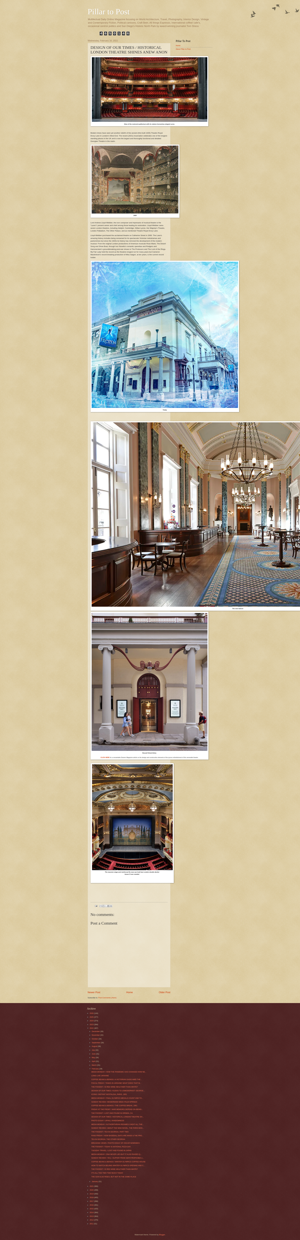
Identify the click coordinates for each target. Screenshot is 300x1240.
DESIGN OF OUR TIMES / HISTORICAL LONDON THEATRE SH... (117, 1117)
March (94, 1065)
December (96, 1031)
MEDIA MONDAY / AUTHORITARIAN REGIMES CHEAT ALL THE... (117, 1124)
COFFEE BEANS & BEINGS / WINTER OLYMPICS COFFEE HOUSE (118, 1162)
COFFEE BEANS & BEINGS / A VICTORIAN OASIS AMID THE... (116, 1079)
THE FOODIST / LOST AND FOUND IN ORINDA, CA (112, 1113)
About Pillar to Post (183, 49)
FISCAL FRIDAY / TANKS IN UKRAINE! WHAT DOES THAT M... (116, 1083)
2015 (92, 1209)
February (95, 1069)
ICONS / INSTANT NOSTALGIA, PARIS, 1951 (109, 1094)
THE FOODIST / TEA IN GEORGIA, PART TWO (110, 1132)
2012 (92, 1220)
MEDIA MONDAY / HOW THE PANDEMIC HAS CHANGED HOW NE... (118, 1072)
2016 (92, 1205)
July (93, 1050)
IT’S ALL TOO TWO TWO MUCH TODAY (107, 1173)
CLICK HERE (105, 757)
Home (129, 992)
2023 (92, 1024)
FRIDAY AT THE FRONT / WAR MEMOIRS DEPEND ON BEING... (117, 1109)
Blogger (162, 1235)
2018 (92, 1197)
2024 (92, 1021)
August (95, 1046)
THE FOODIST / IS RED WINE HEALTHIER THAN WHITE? (114, 1087)
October (95, 1039)
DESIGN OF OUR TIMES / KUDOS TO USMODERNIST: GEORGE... (118, 1091)
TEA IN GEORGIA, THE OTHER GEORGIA (108, 1139)
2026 (92, 1013)
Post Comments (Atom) (107, 998)
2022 (92, 1028)
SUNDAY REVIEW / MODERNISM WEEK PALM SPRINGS (114, 1102)
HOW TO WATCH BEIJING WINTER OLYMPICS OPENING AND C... (118, 1165)
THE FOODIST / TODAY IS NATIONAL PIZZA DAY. (111, 1147)
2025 (92, 1017)
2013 (92, 1216)
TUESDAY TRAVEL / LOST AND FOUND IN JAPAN (111, 1150)
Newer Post (94, 992)
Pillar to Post (109, 11)
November (96, 1035)
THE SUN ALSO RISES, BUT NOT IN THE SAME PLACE (113, 1177)
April (94, 1061)
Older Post (164, 992)
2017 (92, 1201)
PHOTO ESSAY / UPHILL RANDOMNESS (107, 1121)
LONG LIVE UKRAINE (100, 1076)
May (94, 1057)
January (95, 1181)
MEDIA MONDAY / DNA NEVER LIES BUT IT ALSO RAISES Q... (116, 1154)
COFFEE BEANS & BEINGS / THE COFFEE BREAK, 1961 (114, 1106)
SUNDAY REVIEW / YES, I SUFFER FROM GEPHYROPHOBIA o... (117, 1158)
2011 (92, 1224)
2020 (92, 1190)
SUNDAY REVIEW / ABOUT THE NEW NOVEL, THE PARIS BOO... (117, 1128)
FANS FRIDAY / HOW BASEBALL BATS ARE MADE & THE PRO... (117, 1136)
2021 (92, 1186)
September (96, 1043)
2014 (92, 1212)
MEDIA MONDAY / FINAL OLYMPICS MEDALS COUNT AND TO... (117, 1098)
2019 (92, 1194)
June (94, 1054)
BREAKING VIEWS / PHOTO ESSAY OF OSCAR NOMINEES (115, 1143)
